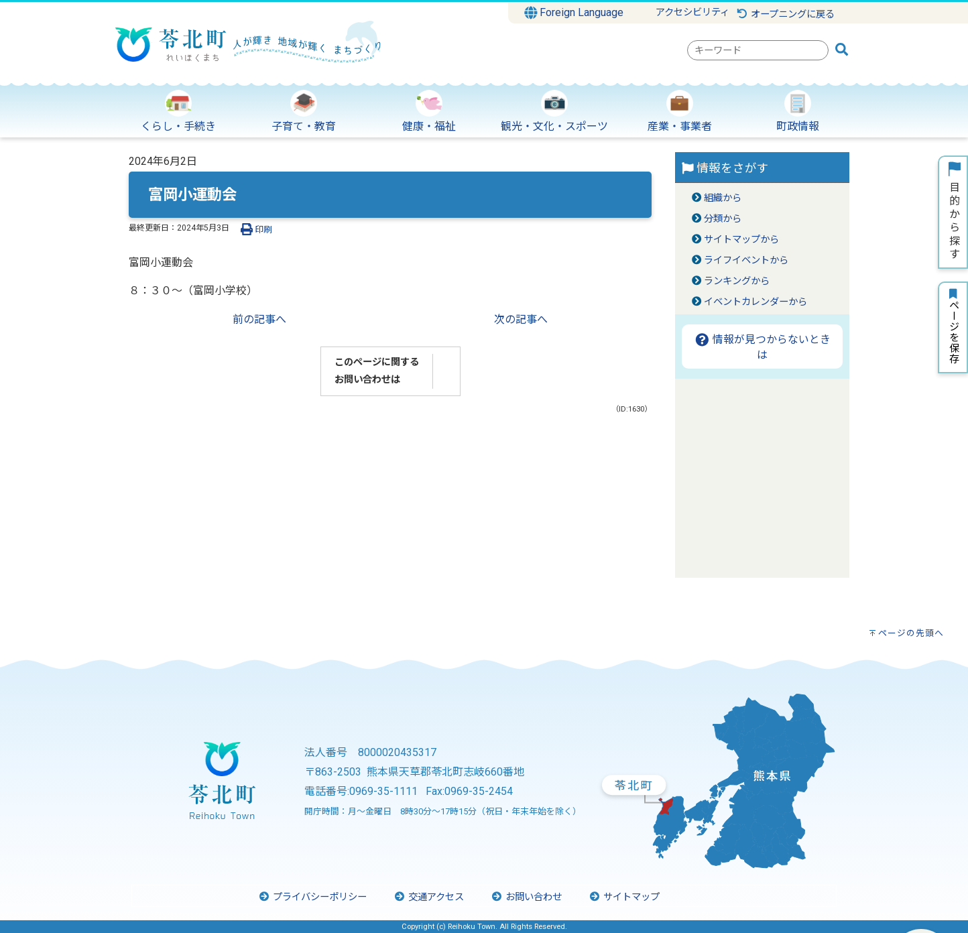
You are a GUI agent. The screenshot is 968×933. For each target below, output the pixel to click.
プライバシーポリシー (312, 897)
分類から (722, 219)
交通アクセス (429, 897)
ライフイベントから (746, 260)
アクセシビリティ (692, 12)
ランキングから (737, 281)
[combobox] (758, 50)
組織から (722, 198)
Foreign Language (574, 12)
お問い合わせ (526, 897)
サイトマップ (624, 897)
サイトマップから (741, 239)
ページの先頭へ (911, 633)
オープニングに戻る (785, 14)
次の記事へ (521, 319)
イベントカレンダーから (755, 302)
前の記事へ (259, 319)
